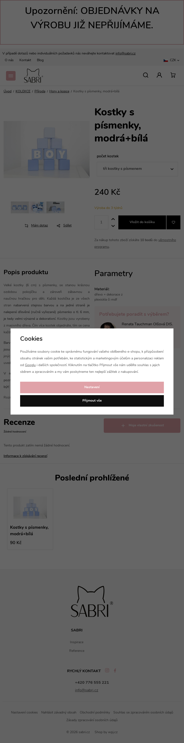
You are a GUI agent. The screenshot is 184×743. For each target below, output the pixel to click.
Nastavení (92, 387)
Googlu (30, 365)
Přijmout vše (92, 401)
